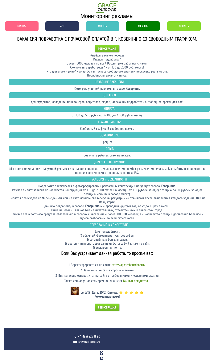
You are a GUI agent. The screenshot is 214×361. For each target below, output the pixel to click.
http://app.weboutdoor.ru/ (128, 265)
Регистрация (107, 48)
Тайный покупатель (136, 281)
